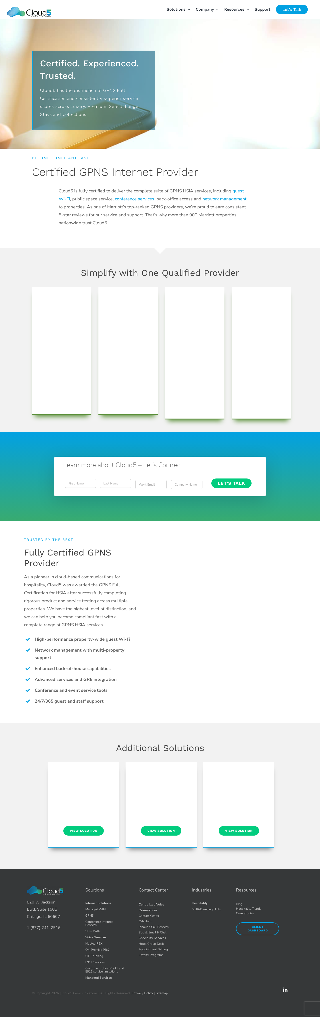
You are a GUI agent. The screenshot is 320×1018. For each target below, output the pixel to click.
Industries (202, 890)
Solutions (94, 890)
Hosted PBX (93, 943)
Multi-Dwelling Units (206, 909)
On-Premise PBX (97, 950)
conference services (134, 199)
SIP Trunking (94, 956)
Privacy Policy (142, 993)
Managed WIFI (95, 909)
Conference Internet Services (99, 923)
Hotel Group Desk (151, 944)
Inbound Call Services (154, 927)
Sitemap (162, 993)
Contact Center (153, 890)
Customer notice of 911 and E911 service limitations (104, 970)
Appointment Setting (153, 949)
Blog (239, 904)
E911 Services (95, 962)
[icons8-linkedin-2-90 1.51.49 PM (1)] (285, 989)
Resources (246, 890)
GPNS (89, 915)
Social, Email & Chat (152, 932)
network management (224, 199)
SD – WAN (92, 931)
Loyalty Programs (151, 955)
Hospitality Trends (248, 909)
